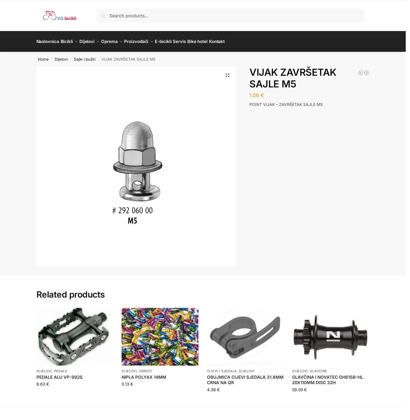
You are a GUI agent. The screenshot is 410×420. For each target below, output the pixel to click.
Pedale (60, 368)
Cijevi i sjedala (222, 368)
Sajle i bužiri (84, 56)
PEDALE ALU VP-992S (59, 374)
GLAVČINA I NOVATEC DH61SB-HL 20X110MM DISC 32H (327, 376)
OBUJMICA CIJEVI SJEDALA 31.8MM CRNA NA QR (245, 376)
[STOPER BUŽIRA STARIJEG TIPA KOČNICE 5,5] (366, 70)
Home (43, 56)
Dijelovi (61, 56)
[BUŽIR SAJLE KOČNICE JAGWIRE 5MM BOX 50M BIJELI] (361, 70)
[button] (227, 72)
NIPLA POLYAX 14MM (144, 374)
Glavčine (318, 368)
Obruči (145, 368)
